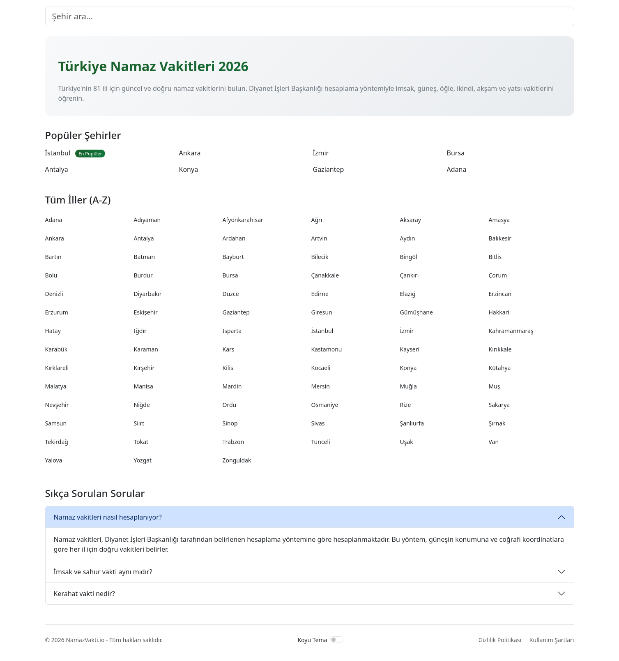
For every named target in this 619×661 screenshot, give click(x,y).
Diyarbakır (148, 294)
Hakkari (499, 312)
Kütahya (500, 368)
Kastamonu (326, 349)
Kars (229, 349)
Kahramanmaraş (511, 331)
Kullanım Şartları (551, 640)
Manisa (143, 386)
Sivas (318, 423)
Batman (144, 257)
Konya (188, 169)
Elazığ (408, 294)
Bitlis (495, 257)
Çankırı (409, 275)
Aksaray (410, 220)
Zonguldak (237, 460)
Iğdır (140, 331)
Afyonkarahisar (243, 220)
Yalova (53, 460)
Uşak (406, 442)
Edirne (320, 294)
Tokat (141, 442)
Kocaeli (321, 368)
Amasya (499, 220)
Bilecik (320, 257)
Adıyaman (147, 220)
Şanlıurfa (412, 423)
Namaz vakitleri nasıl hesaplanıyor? (108, 517)
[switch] (336, 639)
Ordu (230, 405)
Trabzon (233, 442)
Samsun (56, 423)
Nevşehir (57, 405)
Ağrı (316, 220)
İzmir (321, 152)
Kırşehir (144, 368)
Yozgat (143, 460)
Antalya (56, 169)
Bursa (456, 152)
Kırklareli (57, 368)
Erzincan (500, 294)
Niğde (142, 405)
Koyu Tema (312, 640)
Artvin (319, 238)
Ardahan (234, 238)
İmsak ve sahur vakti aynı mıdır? (103, 571)
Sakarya (499, 405)
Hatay (53, 331)
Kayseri (410, 349)
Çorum (498, 275)
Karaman (146, 349)
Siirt (139, 423)
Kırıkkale (500, 349)
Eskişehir (146, 312)
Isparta (232, 331)
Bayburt (233, 257)
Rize (405, 405)
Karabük (56, 349)
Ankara (190, 152)
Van (494, 442)
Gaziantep (328, 169)
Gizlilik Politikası (500, 640)
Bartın (53, 257)
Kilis (228, 368)
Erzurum (56, 312)
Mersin (320, 386)
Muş (494, 386)
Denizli (54, 294)
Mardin (232, 386)
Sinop (230, 423)
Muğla (408, 386)
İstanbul (75, 152)
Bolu (51, 275)
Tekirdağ (56, 442)
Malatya (56, 386)
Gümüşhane (416, 312)
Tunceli (320, 442)
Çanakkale (325, 275)
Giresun (321, 312)
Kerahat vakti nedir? (84, 593)
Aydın (407, 238)
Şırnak (497, 423)
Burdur (143, 275)
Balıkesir (500, 238)
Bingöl (408, 257)
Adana (457, 169)
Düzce (231, 294)
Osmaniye (324, 405)
